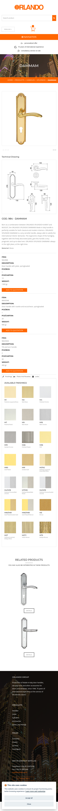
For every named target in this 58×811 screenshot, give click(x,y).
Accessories (16, 733)
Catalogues (16, 761)
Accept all (29, 798)
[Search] (54, 18)
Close (29, 804)
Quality (15, 754)
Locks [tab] (35, 388)
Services (15, 757)
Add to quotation (14, 302)
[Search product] (27, 18)
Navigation (29, 36)
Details (29, 622)
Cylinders (15, 729)
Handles (15, 722)
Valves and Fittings (19, 736)
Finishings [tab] (7, 388)
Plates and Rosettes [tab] (22, 388)
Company (15, 750)
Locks (14, 726)
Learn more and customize (35, 791)
